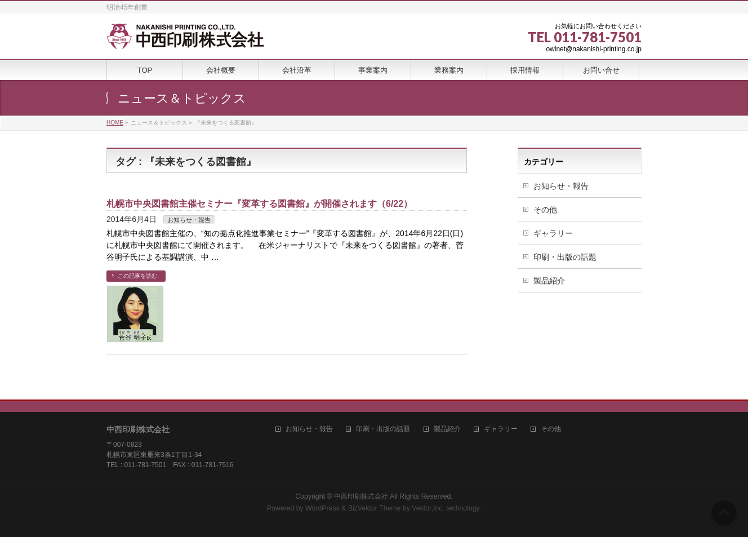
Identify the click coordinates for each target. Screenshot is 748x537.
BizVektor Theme (374, 508)
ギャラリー (553, 233)
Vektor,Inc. (428, 508)
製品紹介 (549, 280)
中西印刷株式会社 (361, 496)
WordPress (322, 508)
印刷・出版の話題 (564, 256)
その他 (545, 209)
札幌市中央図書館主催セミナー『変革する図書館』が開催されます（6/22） (259, 203)
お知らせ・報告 (189, 219)
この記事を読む (137, 276)
